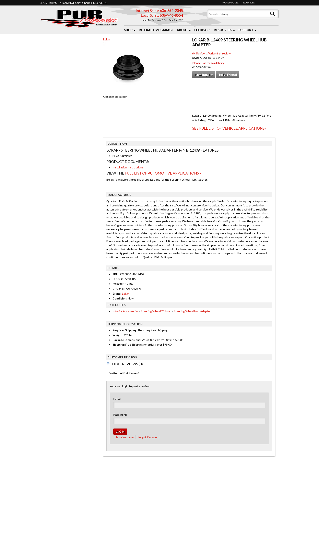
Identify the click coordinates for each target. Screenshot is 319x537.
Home (48, 494)
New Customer (124, 437)
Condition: (120, 298)
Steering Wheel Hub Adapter (192, 311)
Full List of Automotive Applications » (163, 173)
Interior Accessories (126, 311)
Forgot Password (149, 437)
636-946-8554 (183, 504)
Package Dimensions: (127, 340)
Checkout (50, 43)
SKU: (195, 57)
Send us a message (175, 519)
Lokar (106, 39)
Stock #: (118, 279)
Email (117, 399)
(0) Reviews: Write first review (211, 53)
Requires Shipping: (125, 330)
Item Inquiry (204, 74)
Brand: (117, 293)
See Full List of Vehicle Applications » (229, 128)
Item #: (117, 283)
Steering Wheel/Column (156, 311)
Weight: (118, 335)
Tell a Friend (227, 74)
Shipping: (119, 344)
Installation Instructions (128, 167)
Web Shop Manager (192, 531)
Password (120, 414)
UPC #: (117, 288)
